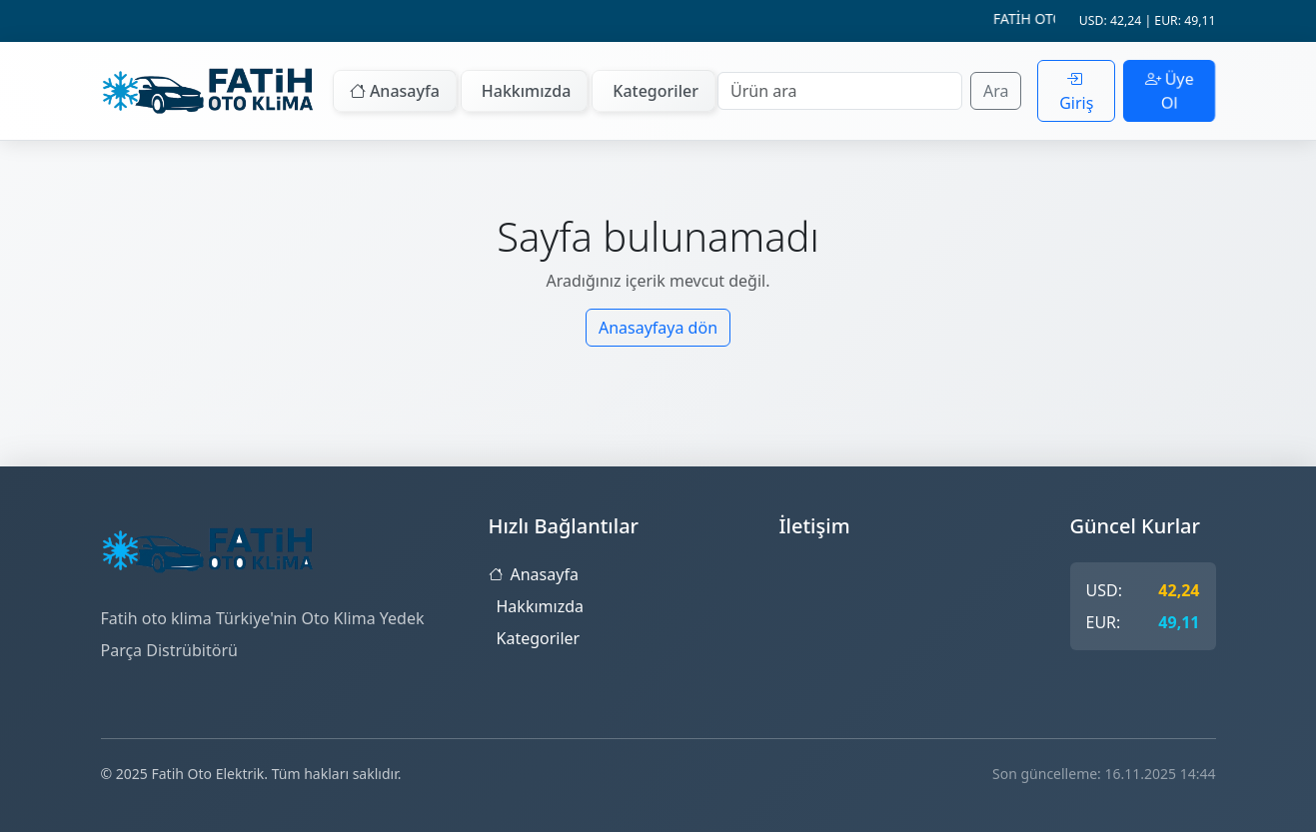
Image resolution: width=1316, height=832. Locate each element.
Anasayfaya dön (658, 328)
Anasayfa (395, 91)
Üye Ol (1169, 91)
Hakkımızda (527, 91)
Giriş (1076, 91)
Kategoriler (655, 91)
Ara (996, 91)
